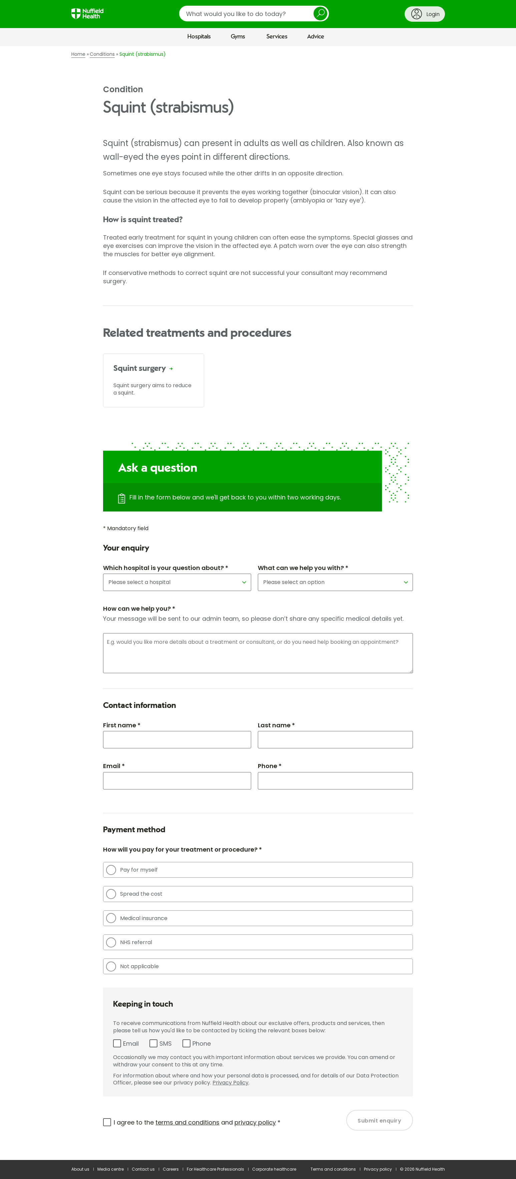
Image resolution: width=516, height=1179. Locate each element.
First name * (121, 725)
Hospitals (199, 37)
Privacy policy (378, 1169)
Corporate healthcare (274, 1169)
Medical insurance (136, 918)
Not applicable (132, 967)
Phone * (270, 766)
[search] (254, 13)
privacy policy (255, 1122)
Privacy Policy (230, 1082)
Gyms (238, 37)
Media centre (110, 1169)
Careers (171, 1169)
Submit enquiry (379, 1121)
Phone (201, 1043)
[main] (258, 603)
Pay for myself (132, 870)
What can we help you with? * (303, 568)
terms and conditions (187, 1122)
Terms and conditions (333, 1169)
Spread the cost (134, 894)
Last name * (276, 725)
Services (277, 37)
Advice (315, 37)
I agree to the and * (197, 1122)
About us (80, 1169)
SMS (165, 1043)
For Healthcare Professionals (215, 1169)
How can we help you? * (139, 608)
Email (131, 1043)
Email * (114, 766)
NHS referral (129, 942)
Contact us (143, 1169)
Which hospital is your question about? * (165, 568)
